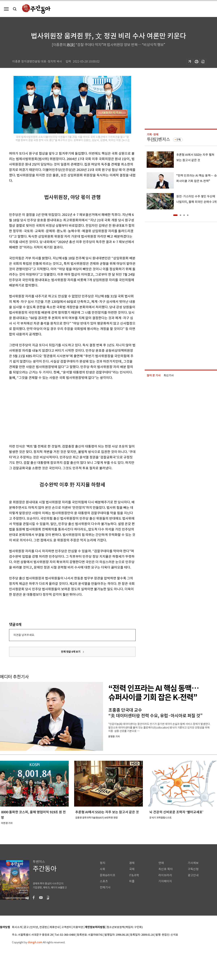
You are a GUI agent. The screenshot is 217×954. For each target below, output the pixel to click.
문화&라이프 (107, 875)
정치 (102, 863)
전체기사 (105, 887)
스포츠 (104, 881)
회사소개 (17, 927)
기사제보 (193, 863)
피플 (132, 881)
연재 (161, 863)
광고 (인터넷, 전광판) (36, 927)
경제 (132, 863)
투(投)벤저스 (158, 139)
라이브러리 (165, 875)
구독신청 (193, 869)
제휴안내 (55, 927)
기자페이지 (165, 881)
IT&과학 (134, 875)
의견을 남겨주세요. (24, 635)
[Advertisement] (55, 411)
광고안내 (193, 875)
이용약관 (78, 927)
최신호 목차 (165, 869)
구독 (178, 139)
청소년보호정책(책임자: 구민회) (125, 927)
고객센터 (66, 927)
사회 (102, 869)
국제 (132, 869)
